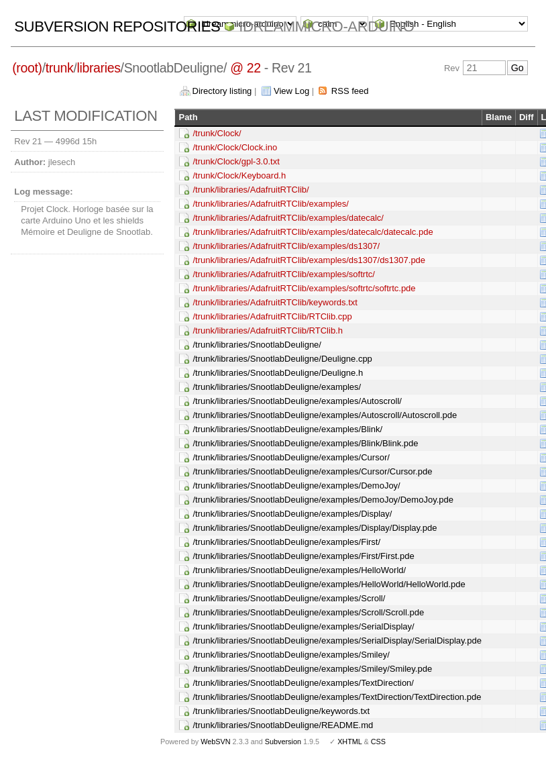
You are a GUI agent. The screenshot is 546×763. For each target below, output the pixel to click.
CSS (378, 741)
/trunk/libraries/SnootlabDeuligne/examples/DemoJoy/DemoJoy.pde (323, 500)
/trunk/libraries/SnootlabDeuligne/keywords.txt (281, 711)
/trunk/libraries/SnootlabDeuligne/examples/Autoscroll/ (297, 401)
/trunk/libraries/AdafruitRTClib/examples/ (270, 204)
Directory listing (222, 91)
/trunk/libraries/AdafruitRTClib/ (251, 190)
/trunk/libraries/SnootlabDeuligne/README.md (283, 725)
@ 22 (245, 67)
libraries (98, 67)
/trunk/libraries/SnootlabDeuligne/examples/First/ (286, 542)
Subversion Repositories (117, 26)
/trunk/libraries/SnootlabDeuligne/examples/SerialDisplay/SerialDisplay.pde (337, 640)
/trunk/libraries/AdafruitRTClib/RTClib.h (267, 330)
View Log (291, 91)
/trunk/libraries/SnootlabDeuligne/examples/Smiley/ (291, 655)
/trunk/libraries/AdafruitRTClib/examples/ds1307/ (286, 246)
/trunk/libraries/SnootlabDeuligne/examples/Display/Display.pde (315, 528)
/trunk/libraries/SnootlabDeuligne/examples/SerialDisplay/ (303, 626)
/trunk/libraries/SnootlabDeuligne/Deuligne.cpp (282, 359)
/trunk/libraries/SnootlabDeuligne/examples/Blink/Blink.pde (305, 443)
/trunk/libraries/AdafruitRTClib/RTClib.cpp (272, 316)
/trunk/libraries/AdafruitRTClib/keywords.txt (275, 302)
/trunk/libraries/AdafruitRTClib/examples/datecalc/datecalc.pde (313, 232)
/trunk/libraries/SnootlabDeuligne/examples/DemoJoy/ (296, 485)
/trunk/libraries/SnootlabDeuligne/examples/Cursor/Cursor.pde (312, 471)
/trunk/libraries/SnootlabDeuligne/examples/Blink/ (287, 429)
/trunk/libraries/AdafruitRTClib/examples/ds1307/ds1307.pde (309, 260)
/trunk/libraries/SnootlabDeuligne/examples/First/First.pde (303, 556)
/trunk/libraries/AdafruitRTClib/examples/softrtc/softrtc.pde (304, 288)
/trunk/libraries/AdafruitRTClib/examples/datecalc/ (288, 218)
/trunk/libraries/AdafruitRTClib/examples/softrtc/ (283, 274)
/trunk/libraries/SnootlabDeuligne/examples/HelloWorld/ (299, 570)
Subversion (283, 741)
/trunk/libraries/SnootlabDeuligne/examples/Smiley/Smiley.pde (312, 669)
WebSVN (215, 741)
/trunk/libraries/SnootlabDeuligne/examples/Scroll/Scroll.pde (308, 612)
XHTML (349, 741)
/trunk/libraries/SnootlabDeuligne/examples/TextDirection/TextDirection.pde (337, 697)
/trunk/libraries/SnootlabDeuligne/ (257, 345)
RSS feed (350, 91)
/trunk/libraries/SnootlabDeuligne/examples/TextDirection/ (303, 683)
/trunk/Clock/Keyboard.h (239, 175)
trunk (60, 67)
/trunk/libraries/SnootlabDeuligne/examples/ (277, 387)
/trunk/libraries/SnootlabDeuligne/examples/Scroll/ (289, 598)
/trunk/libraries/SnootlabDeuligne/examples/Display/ (292, 514)
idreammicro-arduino (326, 26)
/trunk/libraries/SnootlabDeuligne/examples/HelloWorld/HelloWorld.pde (329, 584)
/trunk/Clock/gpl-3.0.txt (236, 161)
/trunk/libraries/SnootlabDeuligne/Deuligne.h (278, 373)
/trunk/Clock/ (217, 133)
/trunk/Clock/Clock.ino (235, 147)
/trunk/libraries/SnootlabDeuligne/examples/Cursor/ (291, 457)
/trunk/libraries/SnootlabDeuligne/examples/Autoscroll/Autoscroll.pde (325, 415)
